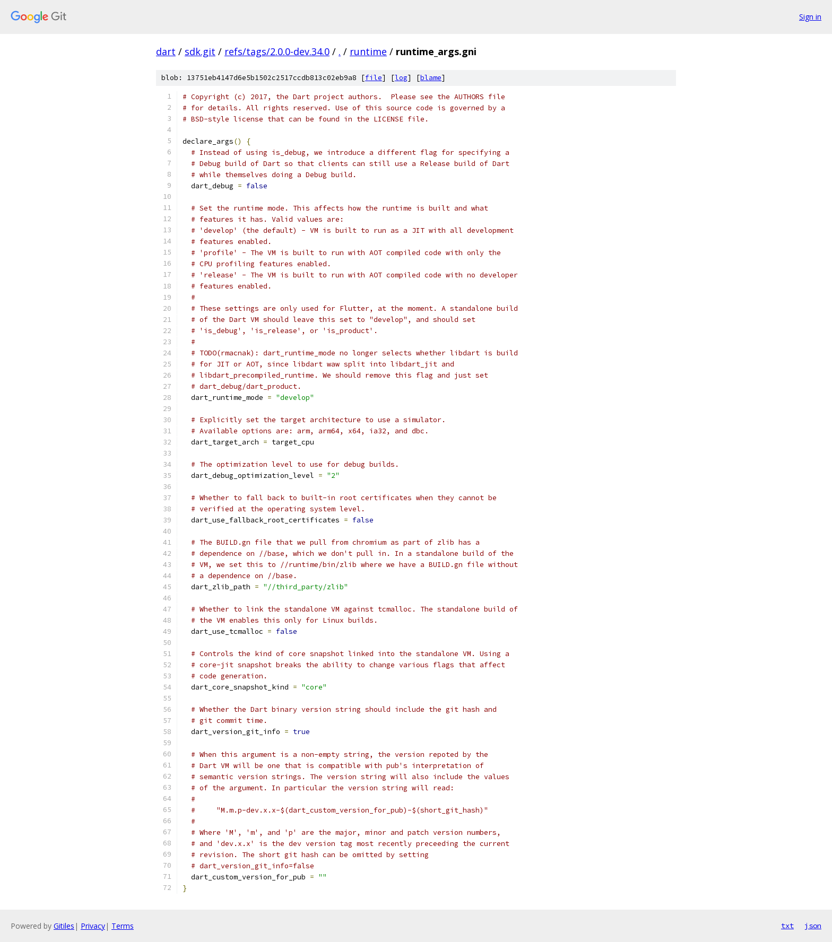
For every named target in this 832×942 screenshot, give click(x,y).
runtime (368, 51)
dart (166, 51)
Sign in (810, 17)
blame (430, 77)
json (812, 925)
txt (787, 925)
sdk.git (200, 51)
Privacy (93, 926)
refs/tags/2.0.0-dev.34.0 (277, 51)
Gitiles (64, 926)
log (401, 77)
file (373, 77)
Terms (122, 926)
